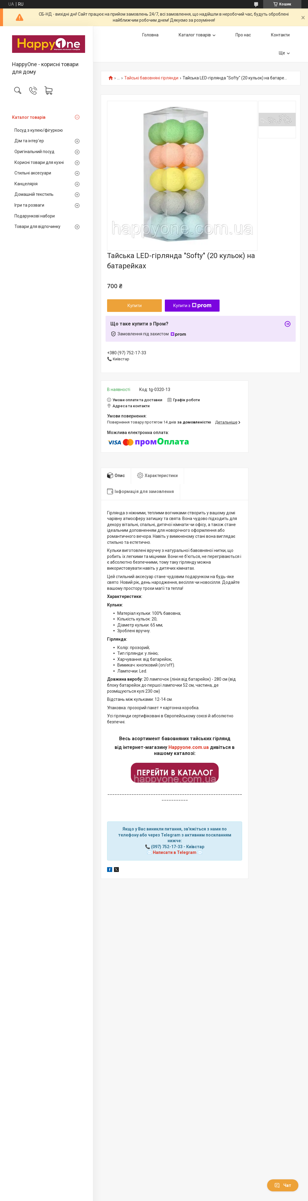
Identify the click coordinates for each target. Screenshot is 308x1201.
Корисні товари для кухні (39, 162)
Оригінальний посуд (34, 151)
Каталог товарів (28, 117)
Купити (135, 305)
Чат (282, 1185)
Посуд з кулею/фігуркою (38, 130)
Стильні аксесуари (32, 173)
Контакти (280, 34)
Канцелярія (26, 183)
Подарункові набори (34, 216)
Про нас (243, 34)
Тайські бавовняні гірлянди (151, 78)
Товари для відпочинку (37, 226)
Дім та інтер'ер (29, 140)
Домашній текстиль (34, 194)
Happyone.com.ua (188, 747)
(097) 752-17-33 (167, 846)
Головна (150, 34)
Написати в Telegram (174, 852)
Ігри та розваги (29, 205)
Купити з (192, 305)
